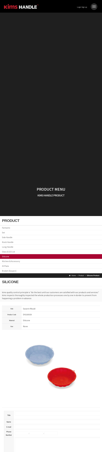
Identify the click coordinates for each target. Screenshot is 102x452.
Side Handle (7, 237)
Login (79, 7)
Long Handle (7, 247)
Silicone (5, 256)
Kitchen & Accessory (11, 261)
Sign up (84, 7)
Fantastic (6, 227)
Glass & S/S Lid (8, 251)
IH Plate (5, 266)
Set (3, 232)
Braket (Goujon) (9, 270)
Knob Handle (7, 242)
